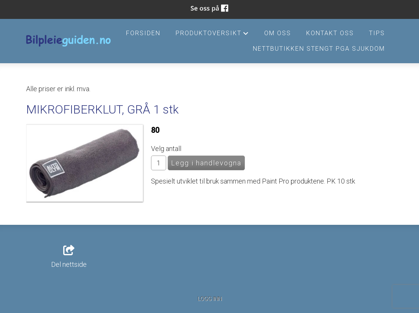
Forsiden (143, 33)
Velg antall (166, 149)
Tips (377, 33)
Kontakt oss (330, 33)
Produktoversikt (212, 35)
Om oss (277, 33)
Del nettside (69, 257)
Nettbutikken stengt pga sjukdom (319, 48)
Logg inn (210, 299)
